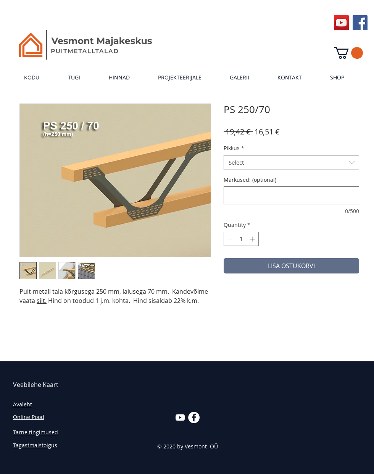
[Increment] (253, 239)
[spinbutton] (241, 239)
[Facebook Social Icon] (360, 22)
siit (41, 300)
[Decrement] (229, 239)
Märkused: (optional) (250, 179)
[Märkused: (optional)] (291, 195)
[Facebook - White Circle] (194, 417)
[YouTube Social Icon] (341, 22)
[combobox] (291, 162)
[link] (348, 53)
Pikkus (234, 148)
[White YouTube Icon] (180, 417)
